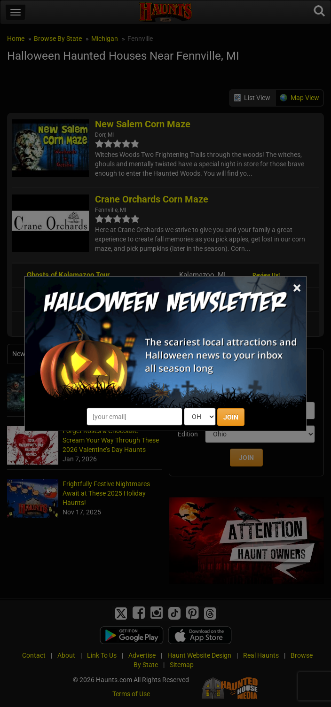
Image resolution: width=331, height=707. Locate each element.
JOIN (230, 417)
